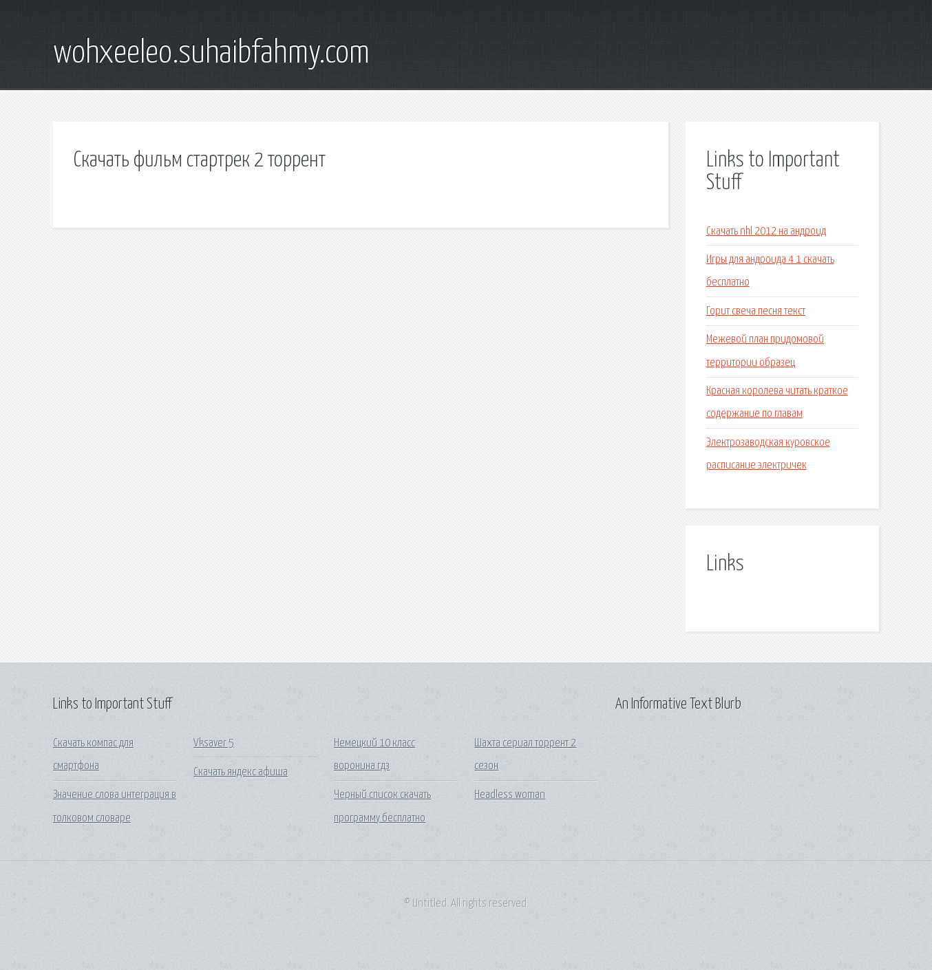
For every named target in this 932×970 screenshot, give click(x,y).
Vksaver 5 (213, 743)
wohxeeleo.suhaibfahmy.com (211, 53)
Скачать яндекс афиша (240, 772)
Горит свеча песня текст (755, 311)
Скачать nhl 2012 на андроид (766, 231)
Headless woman (509, 795)
